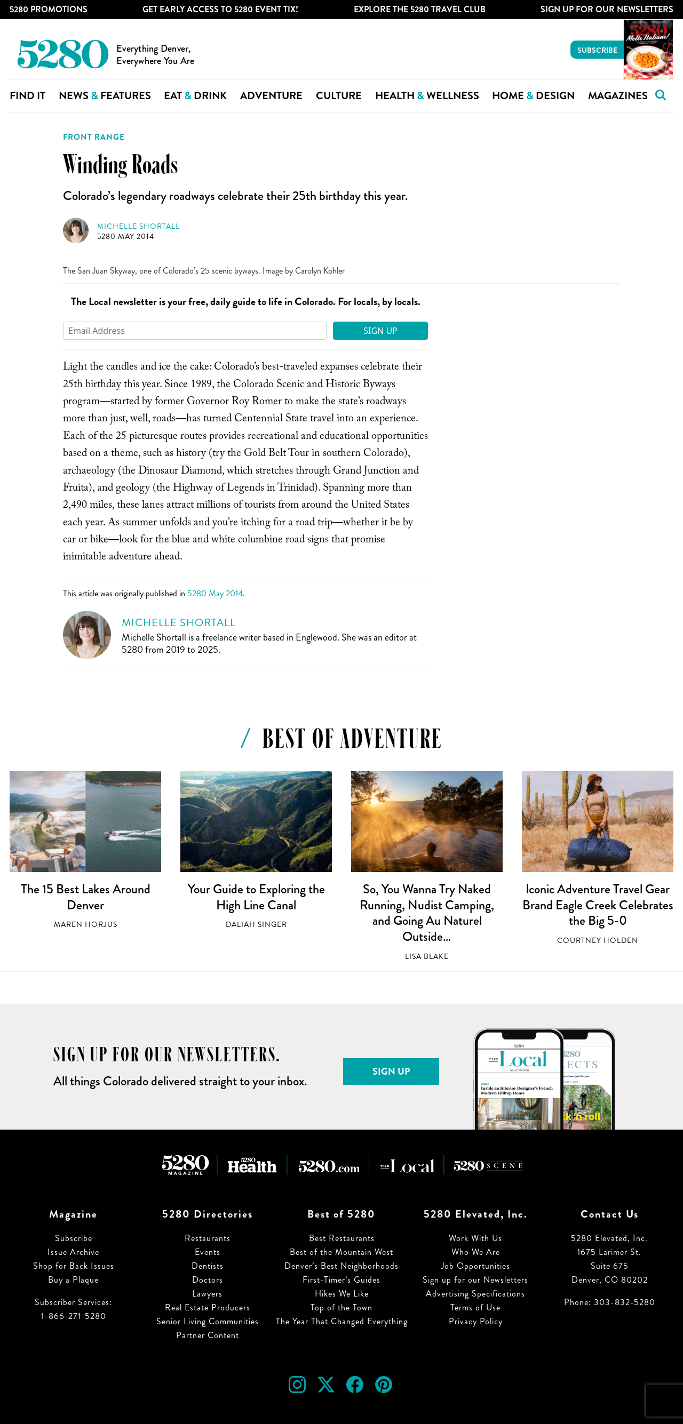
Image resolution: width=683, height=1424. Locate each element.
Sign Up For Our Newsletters (607, 9)
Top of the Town (341, 1307)
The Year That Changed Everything (342, 1321)
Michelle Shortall (138, 226)
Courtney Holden (597, 940)
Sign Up (380, 331)
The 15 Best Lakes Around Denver (85, 897)
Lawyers (207, 1293)
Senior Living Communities (207, 1321)
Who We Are (475, 1252)
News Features (105, 95)
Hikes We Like (342, 1293)
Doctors (207, 1280)
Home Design (533, 95)
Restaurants (208, 1238)
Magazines (618, 95)
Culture (339, 95)
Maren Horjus (85, 924)
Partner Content (207, 1335)
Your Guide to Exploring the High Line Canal (256, 897)
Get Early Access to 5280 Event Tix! (220, 9)
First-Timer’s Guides (341, 1280)
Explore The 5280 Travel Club (420, 9)
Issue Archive (73, 1252)
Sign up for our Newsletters (475, 1280)
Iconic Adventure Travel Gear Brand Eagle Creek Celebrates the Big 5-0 (597, 905)
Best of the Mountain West (341, 1252)
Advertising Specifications (475, 1293)
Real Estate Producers (207, 1307)
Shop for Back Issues (73, 1266)
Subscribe (597, 50)
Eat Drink (195, 95)
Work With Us (475, 1238)
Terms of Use (475, 1307)
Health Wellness (427, 95)
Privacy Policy (476, 1321)
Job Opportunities (475, 1266)
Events (207, 1252)
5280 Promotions (49, 9)
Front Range (94, 137)
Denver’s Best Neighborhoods (341, 1266)
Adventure (271, 95)
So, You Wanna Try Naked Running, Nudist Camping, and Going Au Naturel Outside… (427, 913)
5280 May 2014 (125, 236)
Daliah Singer (256, 924)
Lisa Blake (427, 956)
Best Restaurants (342, 1238)
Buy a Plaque (73, 1280)
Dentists (208, 1266)
